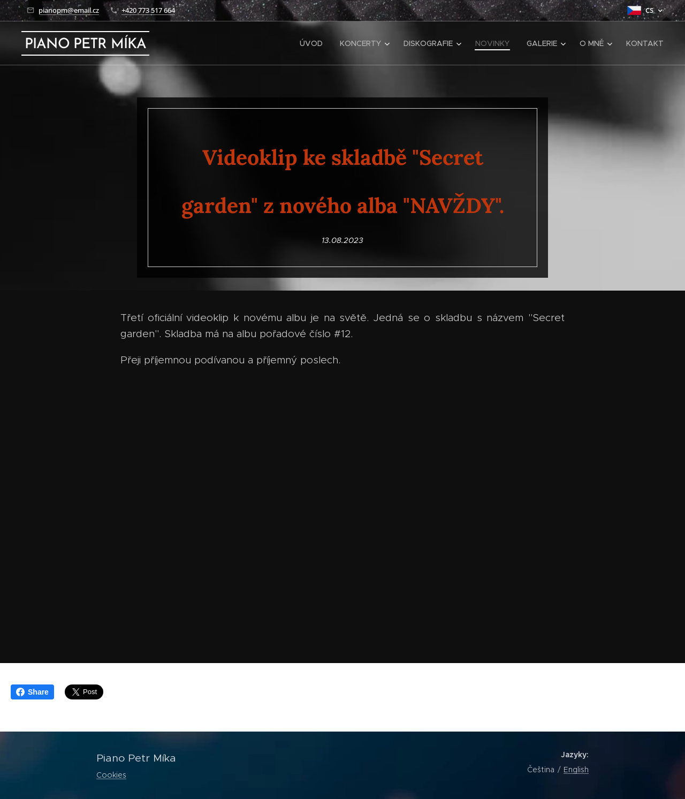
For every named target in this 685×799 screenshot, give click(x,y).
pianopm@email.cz (69, 10)
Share (32, 692)
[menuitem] (314, 43)
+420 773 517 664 (148, 10)
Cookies (111, 775)
